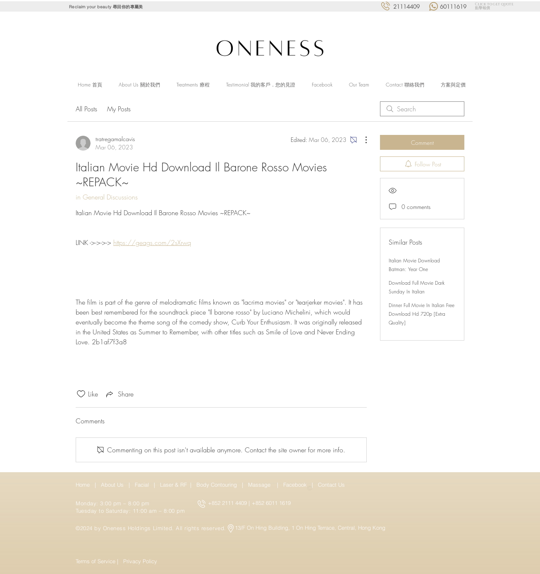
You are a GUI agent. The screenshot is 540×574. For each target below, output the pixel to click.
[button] (193, 84)
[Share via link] (119, 394)
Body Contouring (217, 484)
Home (84, 484)
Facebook (295, 484)
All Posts (86, 108)
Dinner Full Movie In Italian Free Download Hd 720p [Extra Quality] (421, 314)
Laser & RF (173, 484)
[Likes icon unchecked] (81, 394)
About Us (112, 484)
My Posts (119, 108)
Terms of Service (95, 561)
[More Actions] (362, 140)
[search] (422, 108)
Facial (143, 484)
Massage (261, 484)
